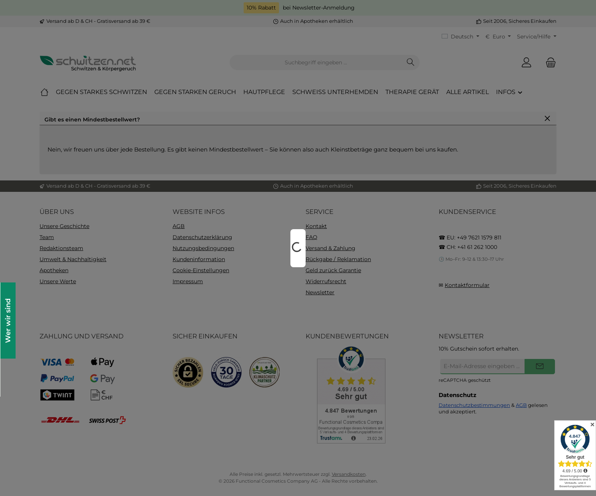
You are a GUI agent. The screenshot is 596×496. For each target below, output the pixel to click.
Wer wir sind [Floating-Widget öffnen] (7, 320)
